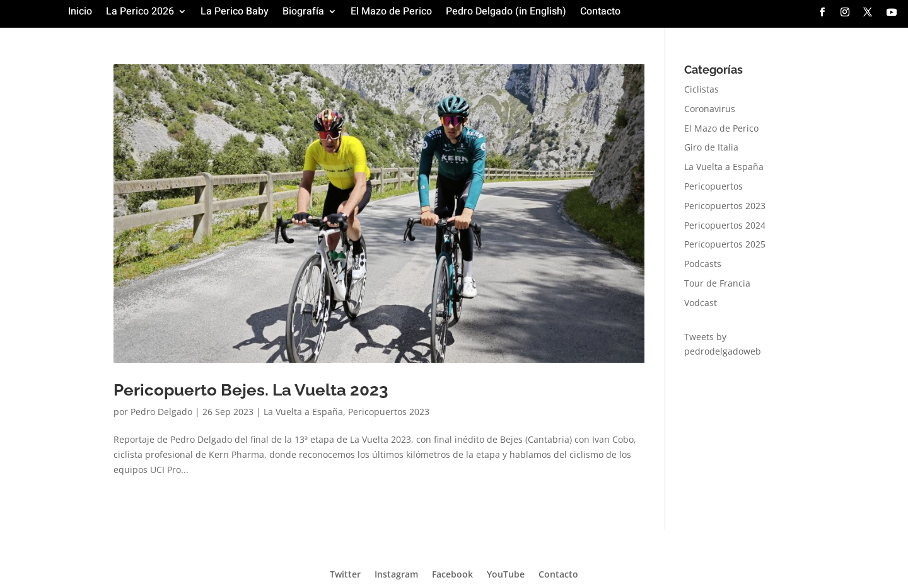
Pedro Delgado (161, 412)
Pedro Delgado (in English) (506, 13)
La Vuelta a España (303, 412)
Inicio (80, 13)
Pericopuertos (713, 186)
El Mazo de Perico (391, 13)
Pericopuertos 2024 (724, 225)
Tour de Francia (717, 283)
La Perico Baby (235, 13)
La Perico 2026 (140, 13)
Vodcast (700, 303)
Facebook (452, 573)
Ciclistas (701, 89)
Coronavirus (709, 109)
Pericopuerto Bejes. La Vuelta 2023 (251, 389)
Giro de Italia (711, 147)
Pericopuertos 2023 (388, 412)
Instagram (396, 573)
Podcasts (702, 264)
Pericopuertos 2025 (724, 244)
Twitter (345, 573)
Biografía (303, 13)
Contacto (600, 13)
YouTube (506, 573)
